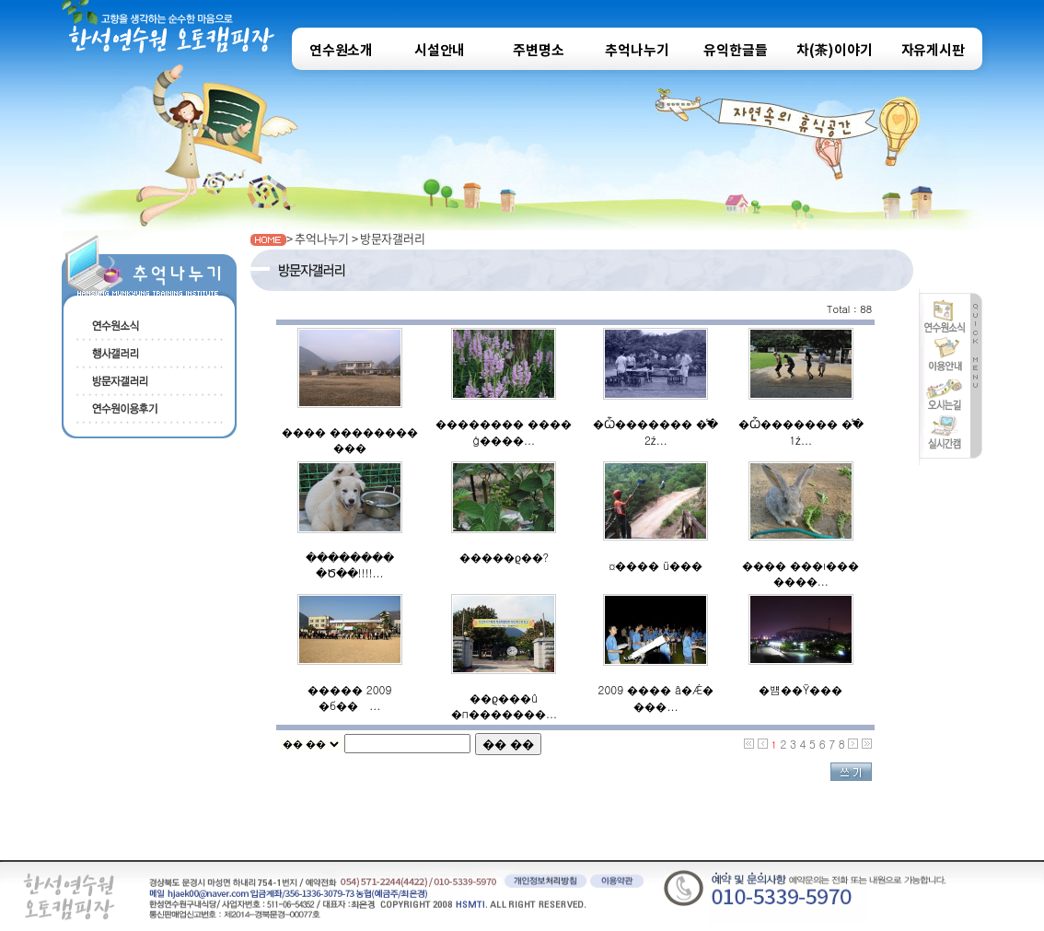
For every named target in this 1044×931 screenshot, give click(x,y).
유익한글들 (735, 50)
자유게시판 (933, 50)
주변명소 (538, 50)
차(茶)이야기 (834, 50)
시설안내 (439, 50)
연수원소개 (341, 50)
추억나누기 (636, 50)
